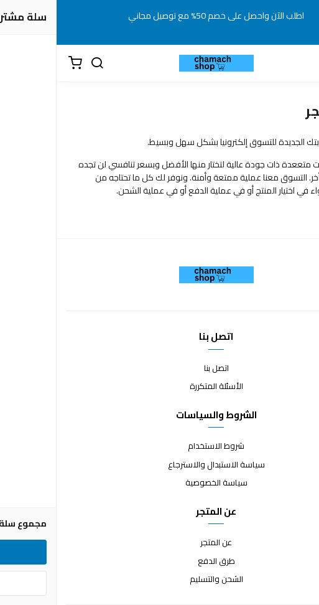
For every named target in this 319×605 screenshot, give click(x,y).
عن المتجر (159, 543)
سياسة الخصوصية (160, 483)
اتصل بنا (159, 368)
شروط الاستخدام (159, 446)
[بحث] (40, 63)
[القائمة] (297, 63)
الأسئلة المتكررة (160, 386)
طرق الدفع (159, 561)
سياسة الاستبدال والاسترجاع (159, 465)
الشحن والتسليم (160, 579)
